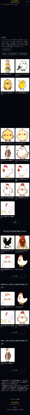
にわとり (4, 53)
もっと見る (19, 276)
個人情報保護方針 (15, 409)
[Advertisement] (15, 20)
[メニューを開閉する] (27, 1)
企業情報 (21, 409)
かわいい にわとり (12, 53)
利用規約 (8, 409)
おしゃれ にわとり (23, 53)
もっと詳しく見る (6, 49)
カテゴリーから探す (15, 399)
